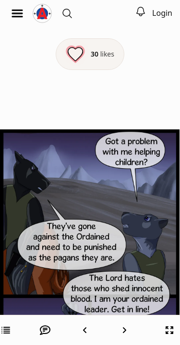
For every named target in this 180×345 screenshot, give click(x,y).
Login (162, 13)
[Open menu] (17, 13)
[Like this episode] (90, 54)
